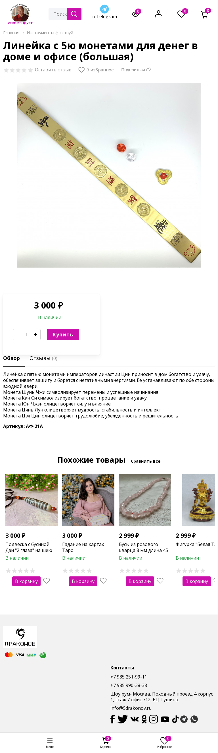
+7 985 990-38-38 (128, 685)
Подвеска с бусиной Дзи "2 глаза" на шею (28, 547)
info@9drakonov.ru (131, 708)
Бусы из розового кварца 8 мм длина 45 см (143, 550)
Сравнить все (145, 461)
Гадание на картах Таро (83, 547)
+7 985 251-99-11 (128, 677)
